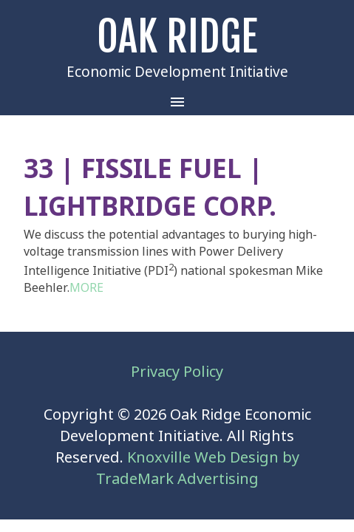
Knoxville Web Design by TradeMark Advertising (197, 468)
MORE (86, 287)
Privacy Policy (177, 372)
